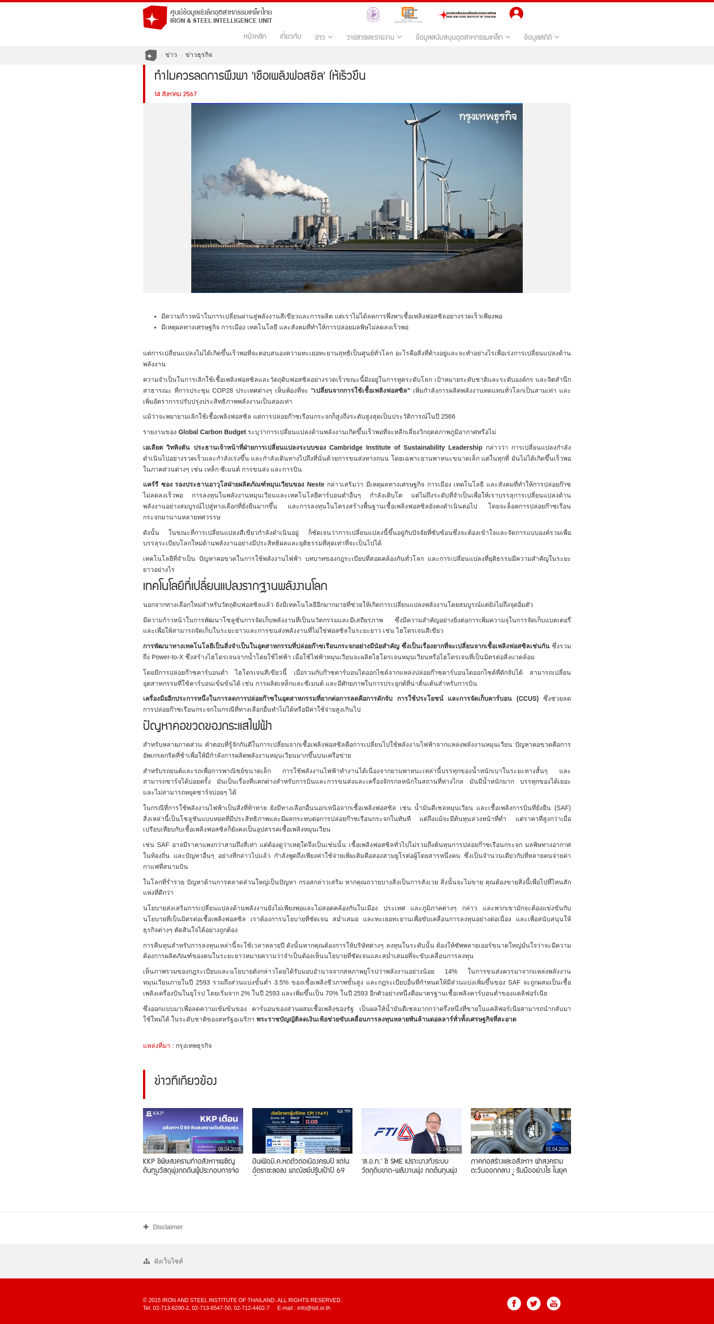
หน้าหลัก (255, 37)
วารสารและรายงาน (374, 37)
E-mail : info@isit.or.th (304, 1308)
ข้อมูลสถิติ (542, 37)
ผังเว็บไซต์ (163, 1261)
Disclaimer (163, 1227)
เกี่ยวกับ (290, 37)
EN (555, 12)
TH (537, 12)
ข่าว (324, 37)
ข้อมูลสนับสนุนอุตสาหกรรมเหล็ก (463, 37)
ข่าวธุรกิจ (198, 54)
